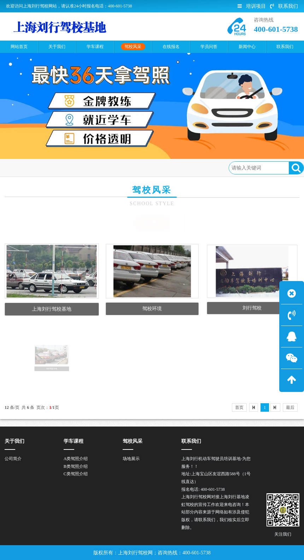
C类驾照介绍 (76, 473)
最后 (290, 407)
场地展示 (88, 167)
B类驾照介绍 (76, 466)
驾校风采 (59, 167)
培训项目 (252, 6)
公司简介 (13, 458)
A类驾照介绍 (76, 458)
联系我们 (284, 6)
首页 (35, 167)
